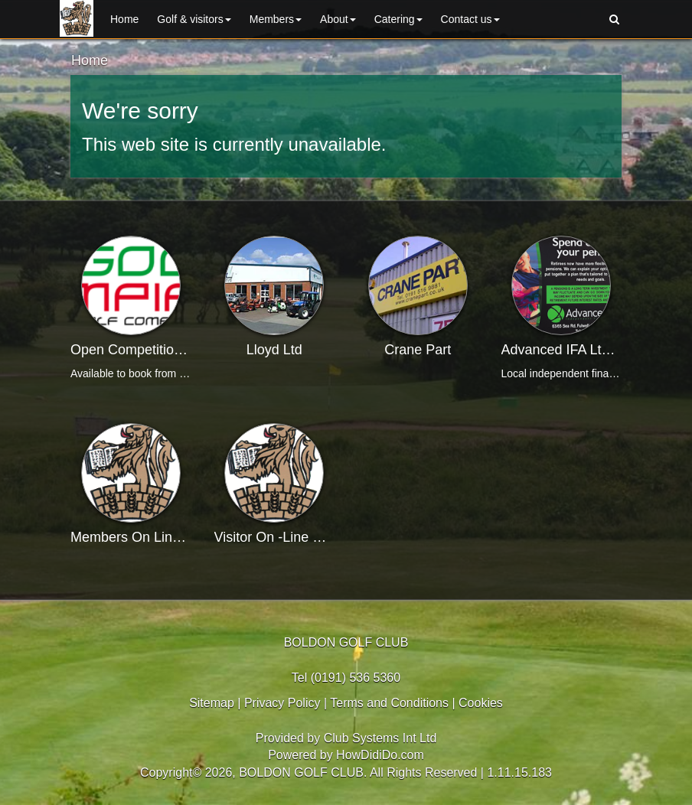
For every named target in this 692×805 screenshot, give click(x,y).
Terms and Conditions (389, 702)
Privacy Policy (282, 702)
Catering (398, 19)
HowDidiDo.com (380, 754)
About (338, 19)
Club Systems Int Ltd (380, 738)
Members (276, 19)
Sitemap (211, 702)
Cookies (481, 702)
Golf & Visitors (193, 19)
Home (124, 19)
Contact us (470, 19)
